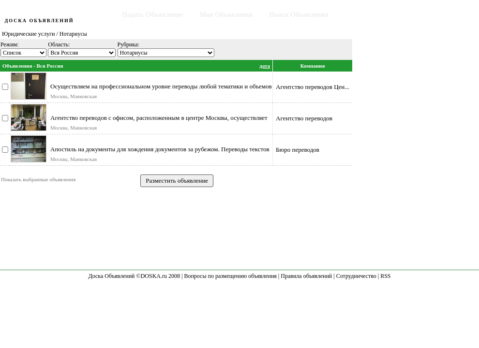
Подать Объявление (152, 14)
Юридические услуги (28, 33)
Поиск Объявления (299, 14)
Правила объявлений (306, 276)
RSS (385, 276)
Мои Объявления (226, 14)
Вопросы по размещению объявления (230, 276)
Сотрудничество (356, 276)
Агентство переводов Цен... (312, 86)
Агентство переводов (304, 118)
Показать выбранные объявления (38, 179)
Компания (312, 66)
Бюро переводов (297, 149)
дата (264, 66)
